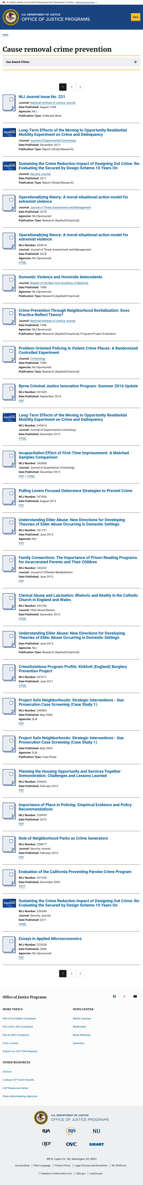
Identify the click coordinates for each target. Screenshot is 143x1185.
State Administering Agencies (20, 1096)
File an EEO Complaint (16, 1035)
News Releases (82, 1035)
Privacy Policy (62, 1165)
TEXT (22, 886)
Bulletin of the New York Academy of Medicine (59, 283)
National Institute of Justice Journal (52, 102)
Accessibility (22, 1165)
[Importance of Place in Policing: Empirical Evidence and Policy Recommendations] (9, 818)
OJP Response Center (15, 1087)
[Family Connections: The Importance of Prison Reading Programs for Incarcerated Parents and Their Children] (9, 571)
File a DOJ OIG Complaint (18, 1026)
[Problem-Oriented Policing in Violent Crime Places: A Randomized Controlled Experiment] (9, 361)
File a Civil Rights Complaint (19, 1018)
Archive (7, 1071)
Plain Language (42, 1165)
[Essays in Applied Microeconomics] (9, 952)
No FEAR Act (119, 1165)
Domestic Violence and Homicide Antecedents (60, 277)
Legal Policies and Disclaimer (91, 1165)
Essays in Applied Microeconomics (50, 938)
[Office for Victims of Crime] (71, 1146)
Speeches (78, 1043)
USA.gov (81, 1173)
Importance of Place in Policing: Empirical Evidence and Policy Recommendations (75, 806)
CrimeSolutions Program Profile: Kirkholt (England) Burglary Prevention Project (73, 668)
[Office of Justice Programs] (11, 17)
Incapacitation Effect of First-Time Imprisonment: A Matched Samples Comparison (74, 455)
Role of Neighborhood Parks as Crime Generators (63, 838)
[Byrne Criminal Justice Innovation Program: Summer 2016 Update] (9, 399)
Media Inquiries (82, 1018)
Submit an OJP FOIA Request (20, 1051)
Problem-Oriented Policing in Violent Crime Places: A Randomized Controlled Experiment (78, 350)
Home (5, 34)
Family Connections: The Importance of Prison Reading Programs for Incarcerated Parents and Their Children (78, 559)
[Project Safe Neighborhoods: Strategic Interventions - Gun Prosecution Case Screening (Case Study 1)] (9, 713)
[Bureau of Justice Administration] (46, 1133)
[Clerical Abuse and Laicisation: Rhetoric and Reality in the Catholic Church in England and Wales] (9, 609)
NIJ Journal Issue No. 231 (42, 96)
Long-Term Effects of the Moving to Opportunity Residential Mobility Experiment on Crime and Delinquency (73, 132)
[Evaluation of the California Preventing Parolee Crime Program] (9, 885)
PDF (21, 400)
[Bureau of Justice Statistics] (71, 1135)
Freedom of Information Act (56, 1173)
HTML (22, 262)
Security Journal (40, 174)
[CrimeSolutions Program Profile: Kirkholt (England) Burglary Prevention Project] (9, 680)
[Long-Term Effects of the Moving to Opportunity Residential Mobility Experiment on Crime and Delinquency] (9, 133)
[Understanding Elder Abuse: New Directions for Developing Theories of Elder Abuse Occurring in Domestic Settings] (9, 533)
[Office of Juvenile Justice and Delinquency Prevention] (46, 1147)
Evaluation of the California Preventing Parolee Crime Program (75, 871)
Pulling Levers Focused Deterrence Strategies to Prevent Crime (75, 490)
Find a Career (10, 1043)
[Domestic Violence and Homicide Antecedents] (9, 290)
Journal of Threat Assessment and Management (60, 207)
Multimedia (79, 1026)
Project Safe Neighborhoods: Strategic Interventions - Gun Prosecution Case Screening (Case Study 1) (71, 702)
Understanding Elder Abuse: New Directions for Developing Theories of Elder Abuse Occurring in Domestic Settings (72, 522)
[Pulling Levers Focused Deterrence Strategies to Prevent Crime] (9, 504)
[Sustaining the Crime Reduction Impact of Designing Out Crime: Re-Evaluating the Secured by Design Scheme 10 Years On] (9, 166)
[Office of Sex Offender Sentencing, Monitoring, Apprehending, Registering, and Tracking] (96, 1146)
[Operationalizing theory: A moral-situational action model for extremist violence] (9, 210)
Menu (135, 17)
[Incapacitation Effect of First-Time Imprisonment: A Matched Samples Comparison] (9, 466)
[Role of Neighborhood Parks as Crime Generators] (9, 851)
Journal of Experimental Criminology (53, 140)
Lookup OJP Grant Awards (18, 1079)
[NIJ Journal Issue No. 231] (9, 110)
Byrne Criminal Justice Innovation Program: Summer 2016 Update (78, 386)
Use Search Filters (17, 62)
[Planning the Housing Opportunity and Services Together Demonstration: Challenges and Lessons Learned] (9, 785)
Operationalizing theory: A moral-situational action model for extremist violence (73, 199)
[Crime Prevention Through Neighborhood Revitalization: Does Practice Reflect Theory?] (9, 324)
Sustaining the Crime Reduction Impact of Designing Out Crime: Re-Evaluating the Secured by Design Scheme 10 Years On (79, 165)
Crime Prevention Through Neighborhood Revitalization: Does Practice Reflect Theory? (74, 312)
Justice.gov (96, 1173)
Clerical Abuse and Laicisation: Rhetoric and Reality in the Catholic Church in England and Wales (78, 597)
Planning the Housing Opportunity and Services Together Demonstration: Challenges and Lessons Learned (70, 773)
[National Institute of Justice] (96, 1133)
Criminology (37, 358)
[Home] (56, 17)
